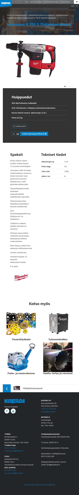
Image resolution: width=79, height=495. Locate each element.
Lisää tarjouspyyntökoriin (34, 134)
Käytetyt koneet (36, 2)
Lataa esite (19, 126)
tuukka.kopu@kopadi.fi (13, 451)
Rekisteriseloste (30, 485)
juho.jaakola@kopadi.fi (13, 473)
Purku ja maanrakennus (17, 15)
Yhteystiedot (65, 2)
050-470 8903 (10, 448)
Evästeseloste (44, 485)
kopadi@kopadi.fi (48, 411)
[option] (39, 61)
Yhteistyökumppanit (51, 2)
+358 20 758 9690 (49, 409)
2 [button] (67, 86)
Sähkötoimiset (62, 15)
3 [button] (69, 86)
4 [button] (71, 86)
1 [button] (65, 86)
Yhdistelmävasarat (15, 18)
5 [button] (73, 86)
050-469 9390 (10, 470)
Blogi (53, 485)
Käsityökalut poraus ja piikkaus (41, 15)
